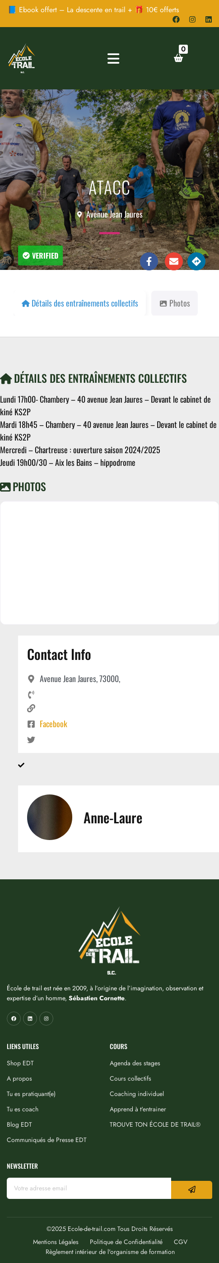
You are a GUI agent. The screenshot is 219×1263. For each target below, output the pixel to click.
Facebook (53, 723)
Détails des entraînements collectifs (93, 378)
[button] (40, 255)
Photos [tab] (174, 303)
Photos (23, 486)
